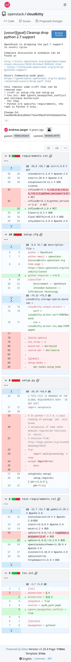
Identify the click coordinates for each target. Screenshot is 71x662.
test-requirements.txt (39, 499)
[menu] (65, 148)
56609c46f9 (52, 136)
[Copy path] (50, 156)
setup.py (28, 380)
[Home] (7, 4)
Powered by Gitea (17, 649)
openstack (16, 14)
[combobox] (48, 148)
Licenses (39, 658)
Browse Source (59, 34)
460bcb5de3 (21, 136)
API (50, 658)
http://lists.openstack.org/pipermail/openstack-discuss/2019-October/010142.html (35, 63)
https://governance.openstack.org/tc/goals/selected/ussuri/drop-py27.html (35, 80)
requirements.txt (35, 156)
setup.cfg (31, 234)
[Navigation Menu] (65, 5)
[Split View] (57, 148)
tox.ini (28, 573)
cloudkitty (35, 14)
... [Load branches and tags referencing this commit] (6, 120)
